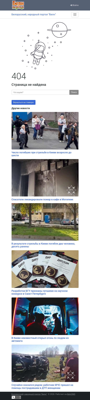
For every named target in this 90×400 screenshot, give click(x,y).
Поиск (74, 92)
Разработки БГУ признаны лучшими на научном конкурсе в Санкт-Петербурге (40, 292)
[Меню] (74, 14)
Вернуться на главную (23, 102)
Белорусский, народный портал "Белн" (29, 394)
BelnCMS (71, 394)
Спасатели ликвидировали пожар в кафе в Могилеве (42, 199)
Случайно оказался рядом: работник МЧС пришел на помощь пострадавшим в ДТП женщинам (42, 386)
